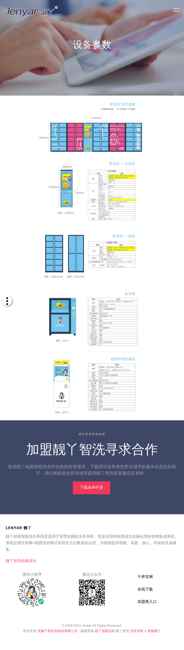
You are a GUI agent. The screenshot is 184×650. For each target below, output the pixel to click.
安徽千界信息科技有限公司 (57, 631)
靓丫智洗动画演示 (21, 561)
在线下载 (145, 589)
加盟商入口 (147, 602)
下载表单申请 (91, 490)
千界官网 (145, 577)
